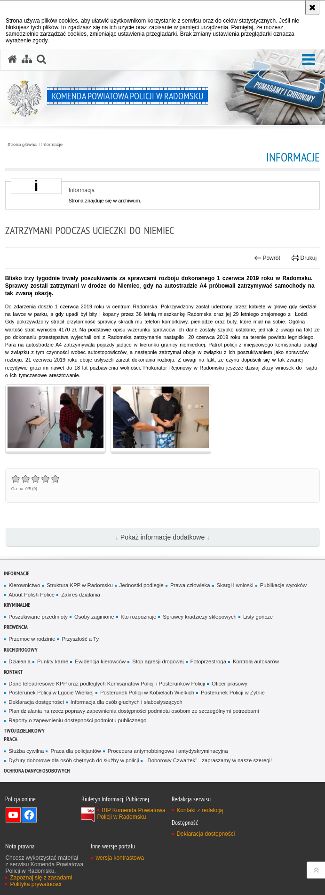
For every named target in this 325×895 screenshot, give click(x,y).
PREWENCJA (16, 626)
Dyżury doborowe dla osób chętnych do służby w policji (73, 760)
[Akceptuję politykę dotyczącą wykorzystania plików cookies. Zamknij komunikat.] (312, 7)
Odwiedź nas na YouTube (13, 814)
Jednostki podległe (141, 585)
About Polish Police (31, 594)
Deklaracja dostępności (35, 702)
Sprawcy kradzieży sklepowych (200, 617)
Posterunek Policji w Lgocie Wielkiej (51, 692)
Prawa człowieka (190, 585)
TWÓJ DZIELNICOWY (24, 730)
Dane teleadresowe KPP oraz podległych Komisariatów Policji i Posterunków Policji (106, 683)
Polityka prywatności (35, 884)
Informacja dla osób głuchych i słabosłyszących (126, 702)
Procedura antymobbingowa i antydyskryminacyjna (168, 751)
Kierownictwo (24, 585)
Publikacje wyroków (283, 585)
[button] (308, 60)
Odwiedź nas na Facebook (29, 814)
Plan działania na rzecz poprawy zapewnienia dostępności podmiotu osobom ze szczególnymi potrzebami (133, 711)
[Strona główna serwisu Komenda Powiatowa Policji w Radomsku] (12, 59)
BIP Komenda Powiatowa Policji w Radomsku (131, 813)
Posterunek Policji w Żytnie (233, 692)
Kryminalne (17, 604)
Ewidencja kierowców (100, 661)
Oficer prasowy (229, 683)
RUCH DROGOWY (21, 649)
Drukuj (304, 258)
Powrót (267, 258)
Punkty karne (52, 661)
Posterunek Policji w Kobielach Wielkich (147, 692)
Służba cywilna (26, 751)
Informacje (52, 144)
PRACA (10, 738)
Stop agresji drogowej (157, 661)
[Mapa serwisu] (27, 59)
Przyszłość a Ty (80, 639)
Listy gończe (258, 617)
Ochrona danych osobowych (37, 770)
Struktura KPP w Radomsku (80, 585)
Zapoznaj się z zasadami (41, 877)
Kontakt (13, 671)
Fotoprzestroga (208, 661)
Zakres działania (80, 594)
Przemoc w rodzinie (31, 639)
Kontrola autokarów (256, 661)
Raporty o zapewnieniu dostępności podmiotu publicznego (77, 720)
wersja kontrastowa (119, 858)
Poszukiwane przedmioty (38, 617)
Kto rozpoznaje (139, 617)
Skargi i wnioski (235, 585)
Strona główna (22, 144)
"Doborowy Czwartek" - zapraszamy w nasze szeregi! (208, 760)
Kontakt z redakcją (199, 810)
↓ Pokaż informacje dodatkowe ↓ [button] (162, 537)
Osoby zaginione (94, 617)
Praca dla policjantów (75, 751)
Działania (19, 661)
